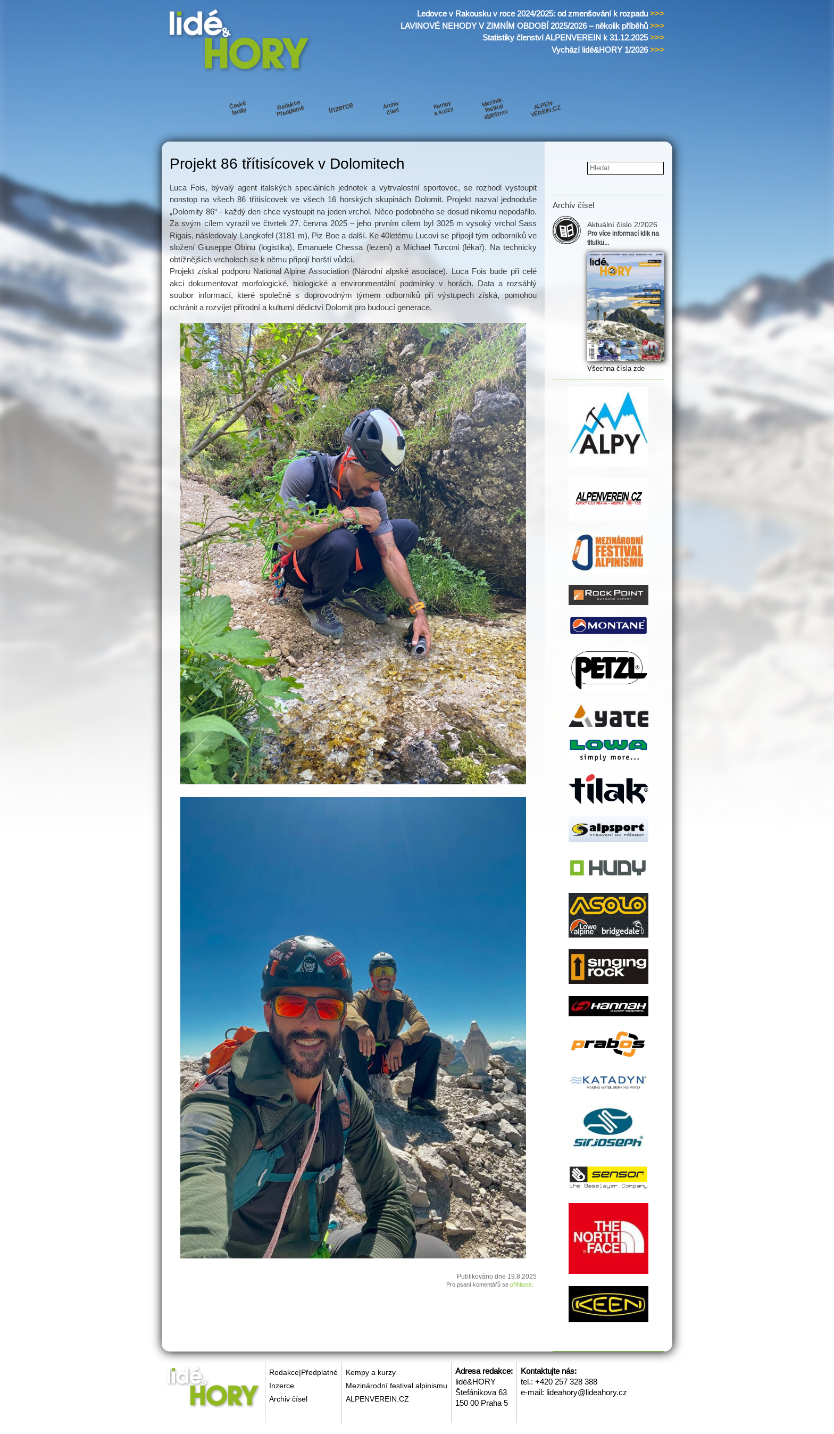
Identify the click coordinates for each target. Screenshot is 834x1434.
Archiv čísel (288, 1399)
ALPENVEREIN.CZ (377, 1399)
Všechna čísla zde (616, 368)
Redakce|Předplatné (303, 1372)
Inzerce (281, 1385)
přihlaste (521, 1284)
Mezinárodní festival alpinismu (396, 1385)
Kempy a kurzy (371, 1372)
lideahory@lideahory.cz (586, 1392)
